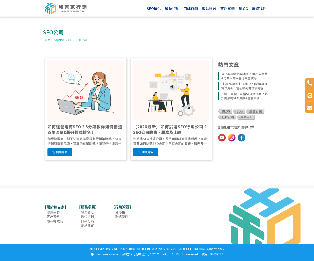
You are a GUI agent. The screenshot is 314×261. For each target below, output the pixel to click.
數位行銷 (172, 8)
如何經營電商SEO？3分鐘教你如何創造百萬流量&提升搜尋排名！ (84, 129)
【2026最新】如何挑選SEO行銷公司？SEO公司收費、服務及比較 (170, 129)
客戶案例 (227, 8)
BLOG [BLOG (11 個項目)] (226, 111)
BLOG (243, 8)
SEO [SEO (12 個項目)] (240, 111)
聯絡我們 (259, 8)
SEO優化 (154, 8)
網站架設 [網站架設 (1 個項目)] (247, 117)
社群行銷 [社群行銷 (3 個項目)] (228, 117)
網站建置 (209, 8)
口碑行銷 (190, 8)
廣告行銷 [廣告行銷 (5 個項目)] (255, 111)
